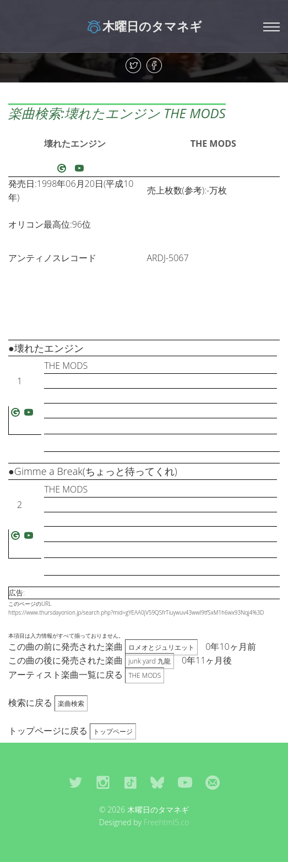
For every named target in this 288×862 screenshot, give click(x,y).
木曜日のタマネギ (144, 26)
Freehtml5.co (166, 822)
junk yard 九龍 (149, 661)
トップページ (113, 731)
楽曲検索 (71, 703)
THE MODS (213, 143)
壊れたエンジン (75, 143)
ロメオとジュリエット (161, 647)
